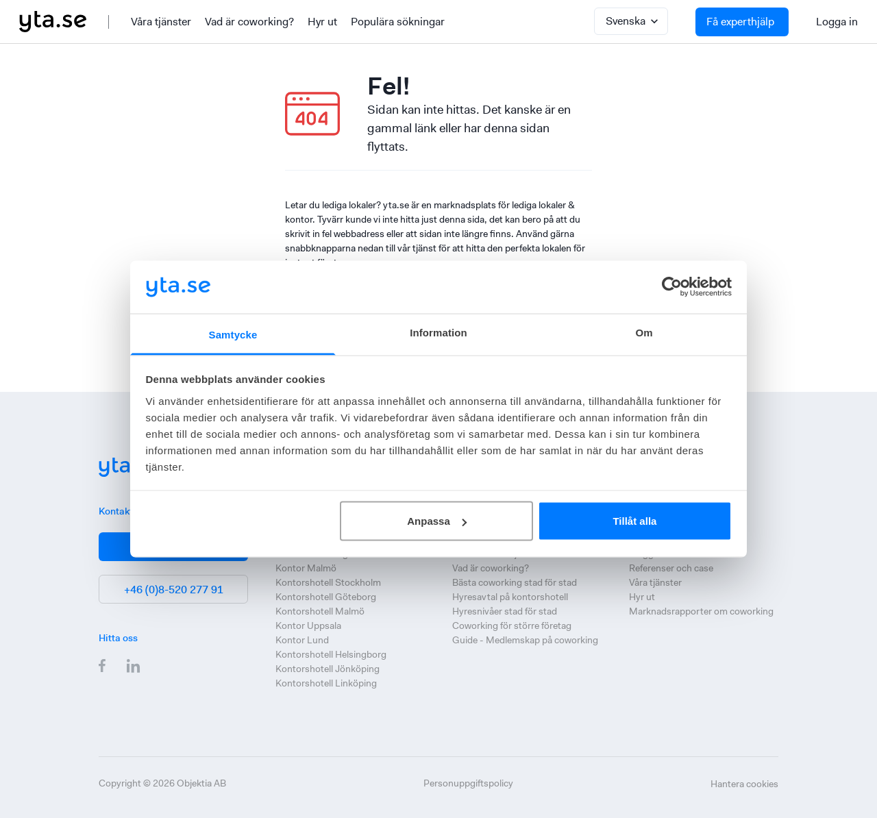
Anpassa (437, 521)
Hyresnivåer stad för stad (504, 611)
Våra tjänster (161, 21)
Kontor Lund (302, 640)
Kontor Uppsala (308, 625)
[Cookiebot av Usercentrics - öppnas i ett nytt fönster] (672, 287)
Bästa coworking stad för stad (514, 582)
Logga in (837, 21)
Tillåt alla (634, 521)
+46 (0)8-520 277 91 (173, 589)
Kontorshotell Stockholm (328, 582)
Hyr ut (322, 21)
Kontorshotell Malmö (320, 611)
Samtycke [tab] (233, 334)
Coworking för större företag (511, 625)
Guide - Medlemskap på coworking (525, 640)
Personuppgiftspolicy (468, 783)
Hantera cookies (744, 784)
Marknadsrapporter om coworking (701, 611)
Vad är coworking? (249, 21)
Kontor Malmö (305, 568)
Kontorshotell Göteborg (325, 597)
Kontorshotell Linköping (326, 683)
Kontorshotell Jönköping (327, 668)
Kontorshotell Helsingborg (330, 654)
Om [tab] (643, 332)
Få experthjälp (740, 21)
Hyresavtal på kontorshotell (510, 597)
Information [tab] (438, 332)
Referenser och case (671, 568)
